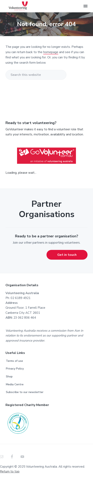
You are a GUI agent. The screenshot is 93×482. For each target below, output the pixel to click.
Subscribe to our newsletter (24, 392)
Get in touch (67, 255)
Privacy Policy (15, 369)
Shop (9, 376)
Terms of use (14, 361)
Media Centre (15, 384)
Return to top (9, 471)
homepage (50, 52)
